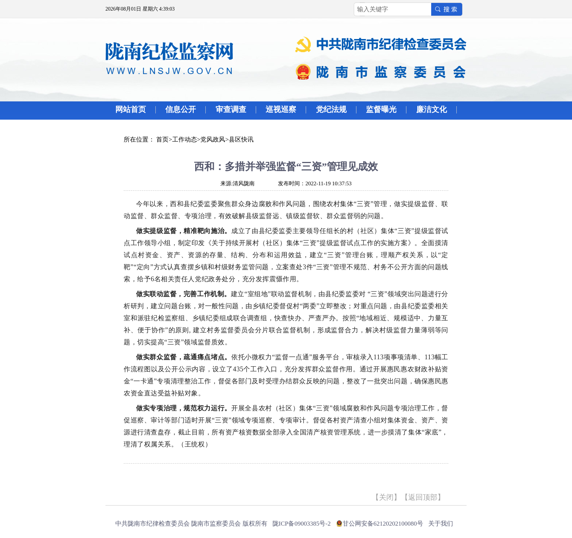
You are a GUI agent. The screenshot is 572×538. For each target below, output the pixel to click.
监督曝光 (381, 109)
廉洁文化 (431, 109)
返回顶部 (422, 497)
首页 (162, 139)
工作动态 (184, 139)
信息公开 (180, 109)
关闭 (386, 497)
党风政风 (212, 139)
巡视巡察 (281, 109)
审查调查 (231, 109)
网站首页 (130, 109)
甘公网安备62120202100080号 (383, 523)
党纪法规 (331, 109)
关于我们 (440, 523)
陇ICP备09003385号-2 (302, 523)
